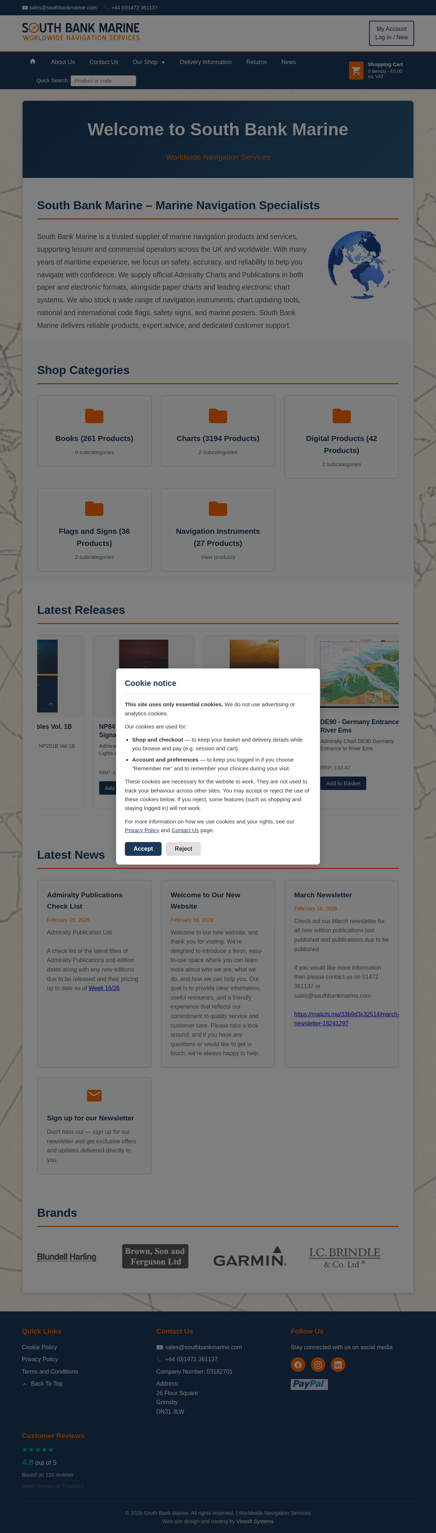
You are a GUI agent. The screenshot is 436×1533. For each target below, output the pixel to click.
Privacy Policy (142, 830)
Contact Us (185, 830)
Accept (143, 849)
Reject (183, 849)
